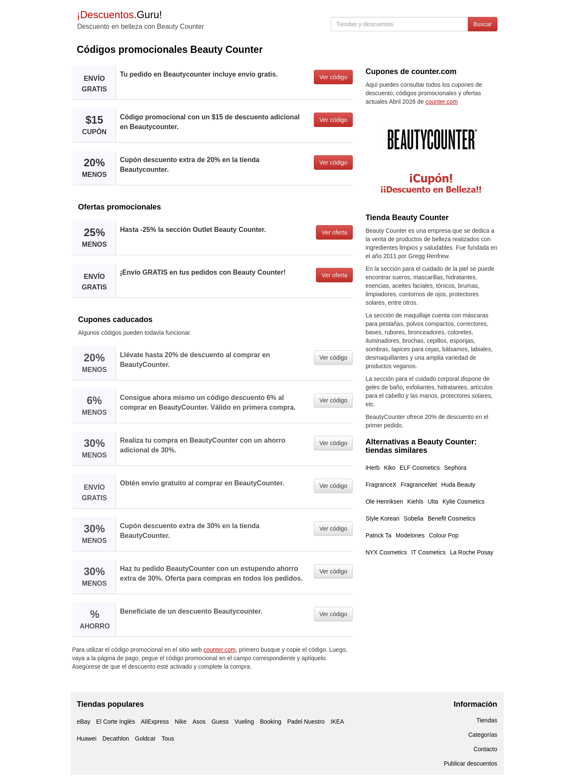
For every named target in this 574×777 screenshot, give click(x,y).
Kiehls (415, 501)
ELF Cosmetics (420, 467)
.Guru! (119, 14)
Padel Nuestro (306, 721)
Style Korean (382, 518)
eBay (84, 721)
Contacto (485, 749)
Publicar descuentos (470, 763)
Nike (181, 721)
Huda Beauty (458, 484)
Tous (168, 738)
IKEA (337, 721)
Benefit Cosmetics (451, 518)
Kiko (389, 467)
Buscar (482, 24)
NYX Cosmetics (386, 552)
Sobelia (413, 518)
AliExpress (155, 721)
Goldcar (145, 738)
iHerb (372, 467)
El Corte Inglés (115, 721)
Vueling (244, 721)
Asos (199, 721)
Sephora (455, 467)
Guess (219, 721)
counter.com (219, 649)
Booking (270, 721)
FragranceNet (419, 484)
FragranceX (380, 484)
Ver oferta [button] (334, 232)
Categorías (482, 734)
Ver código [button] (333, 77)
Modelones (410, 535)
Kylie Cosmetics (463, 501)
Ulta (433, 501)
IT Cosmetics (428, 552)
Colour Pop (444, 535)
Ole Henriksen (384, 501)
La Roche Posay (472, 552)
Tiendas (486, 720)
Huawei (87, 738)
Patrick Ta (378, 535)
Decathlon (115, 738)
